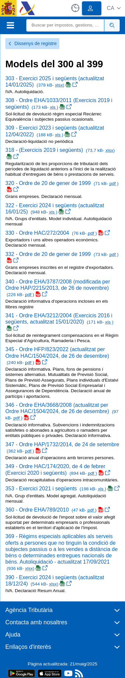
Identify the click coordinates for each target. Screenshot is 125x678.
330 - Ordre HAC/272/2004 (57, 233)
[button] (114, 8)
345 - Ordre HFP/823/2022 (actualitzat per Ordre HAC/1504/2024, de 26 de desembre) (57, 355)
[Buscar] (65, 25)
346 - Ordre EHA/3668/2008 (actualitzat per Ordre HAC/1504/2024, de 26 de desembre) (61, 411)
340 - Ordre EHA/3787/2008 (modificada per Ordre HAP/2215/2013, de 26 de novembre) (57, 288)
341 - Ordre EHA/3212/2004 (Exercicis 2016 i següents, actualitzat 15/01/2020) (59, 322)
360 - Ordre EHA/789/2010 (57, 510)
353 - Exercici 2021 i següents (62, 488)
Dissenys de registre (32, 43)
